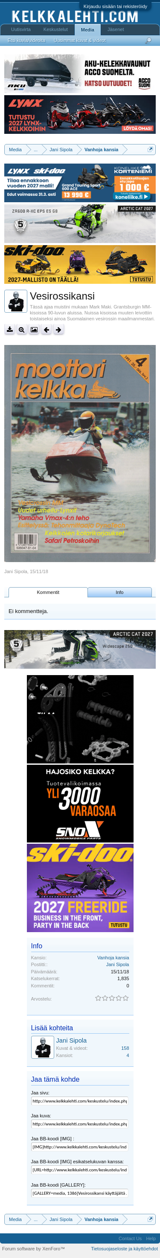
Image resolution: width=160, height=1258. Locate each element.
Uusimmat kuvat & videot (80, 40)
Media (87, 29)
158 (125, 1048)
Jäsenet (116, 29)
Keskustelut (56, 29)
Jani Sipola (15, 571)
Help (151, 1238)
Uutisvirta (21, 29)
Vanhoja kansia (113, 957)
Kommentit (48, 592)
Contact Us (130, 1238)
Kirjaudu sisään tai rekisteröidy (115, 6)
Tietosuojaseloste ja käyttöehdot (124, 1248)
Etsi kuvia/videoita (26, 40)
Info (119, 592)
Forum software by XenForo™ (33, 1248)
